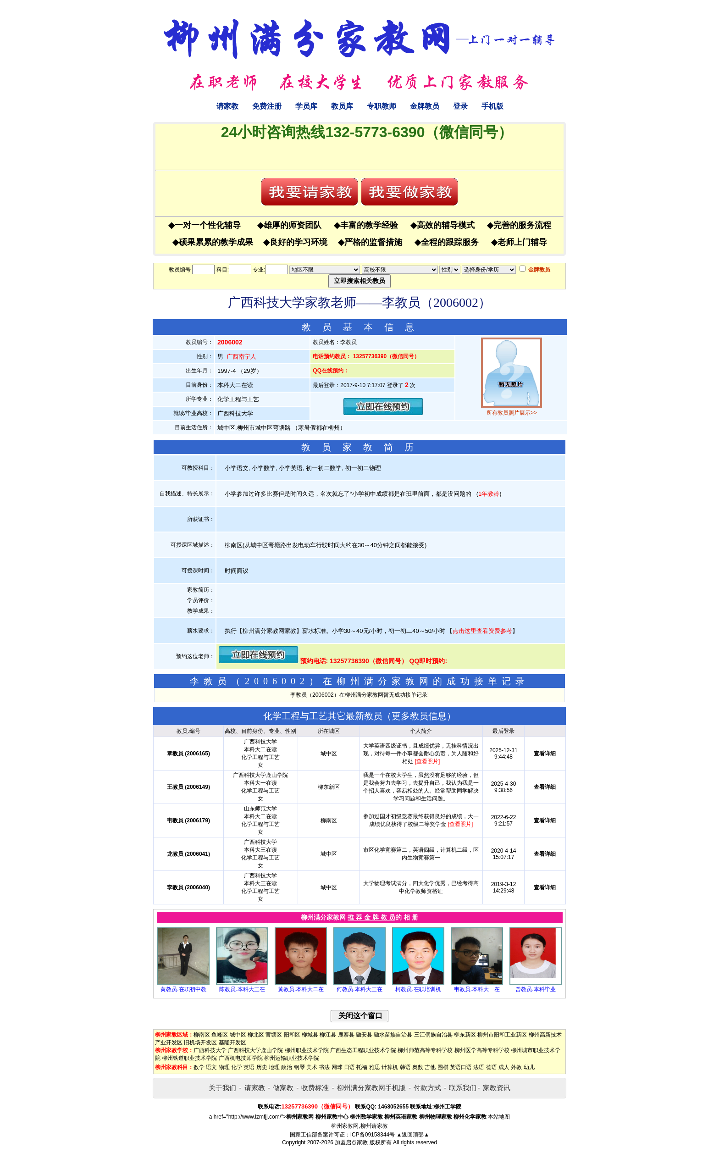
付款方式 (427, 1088)
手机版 (492, 106)
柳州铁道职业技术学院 (189, 1058)
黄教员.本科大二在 (300, 989)
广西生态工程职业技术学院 (363, 1050)
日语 (349, 1067)
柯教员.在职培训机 (418, 989)
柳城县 (310, 1034)
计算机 (390, 1067)
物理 (224, 1067)
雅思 (374, 1067)
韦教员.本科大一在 (476, 989)
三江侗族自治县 (433, 1034)
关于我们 (222, 1088)
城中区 (238, 1034)
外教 (516, 1067)
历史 (261, 1067)
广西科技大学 (210, 1050)
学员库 (306, 106)
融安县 (364, 1034)
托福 (361, 1067)
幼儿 (529, 1067)
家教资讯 (496, 1088)
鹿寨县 (346, 1034)
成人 (503, 1067)
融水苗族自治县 (393, 1034)
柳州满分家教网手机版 (371, 1088)
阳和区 (292, 1034)
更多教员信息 (419, 716)
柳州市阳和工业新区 (502, 1034)
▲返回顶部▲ (412, 1134)
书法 (324, 1067)
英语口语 (461, 1067)
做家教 (283, 1088)
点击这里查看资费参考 (482, 630)
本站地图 (499, 1117)
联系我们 (462, 1088)
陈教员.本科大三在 (242, 989)
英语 (248, 1067)
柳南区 (202, 1034)
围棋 (442, 1067)
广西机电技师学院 (241, 1058)
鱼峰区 (219, 1034)
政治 (286, 1067)
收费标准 (315, 1088)
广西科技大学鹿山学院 (255, 1050)
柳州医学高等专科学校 (481, 1050)
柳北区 (256, 1034)
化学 (236, 1067)
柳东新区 (465, 1034)
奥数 (417, 1067)
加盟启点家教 (351, 1142)
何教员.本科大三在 (359, 989)
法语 (478, 1067)
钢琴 (299, 1067)
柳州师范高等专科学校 (425, 1050)
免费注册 (267, 106)
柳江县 (328, 1034)
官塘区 (273, 1034)
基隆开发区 (232, 1042)
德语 (491, 1067)
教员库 (342, 106)
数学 (199, 1067)
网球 (337, 1067)
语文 (211, 1067)
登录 (460, 106)
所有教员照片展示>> (512, 413)
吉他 (430, 1067)
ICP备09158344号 (372, 1134)
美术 (311, 1067)
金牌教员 (424, 106)
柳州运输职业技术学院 (291, 1058)
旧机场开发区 (200, 1042)
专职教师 (381, 106)
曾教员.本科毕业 (535, 989)
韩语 (405, 1067)
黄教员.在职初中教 (183, 989)
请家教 (227, 106)
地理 (274, 1067)
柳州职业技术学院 (307, 1050)
